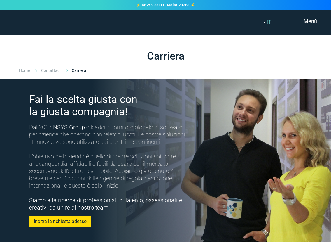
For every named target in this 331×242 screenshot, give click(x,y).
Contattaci (51, 70)
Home (25, 70)
